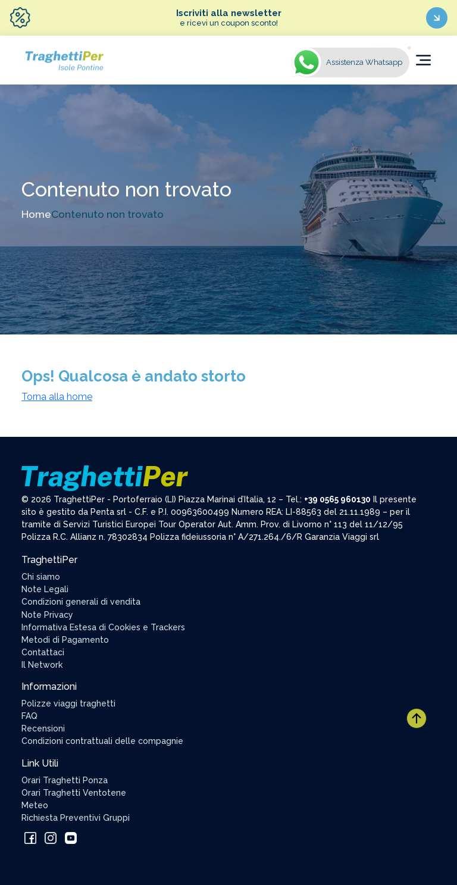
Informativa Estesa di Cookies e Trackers (103, 627)
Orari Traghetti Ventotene (73, 793)
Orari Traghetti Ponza (64, 780)
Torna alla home (56, 396)
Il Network (41, 665)
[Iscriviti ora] (436, 18)
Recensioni (43, 728)
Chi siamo (40, 576)
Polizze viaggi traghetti (68, 703)
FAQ (29, 716)
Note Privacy (47, 615)
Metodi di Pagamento (65, 640)
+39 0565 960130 (337, 499)
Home (36, 214)
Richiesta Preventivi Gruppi (75, 818)
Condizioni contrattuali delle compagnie (102, 741)
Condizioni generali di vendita (80, 601)
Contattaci (42, 652)
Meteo (34, 805)
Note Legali (44, 589)
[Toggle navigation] (423, 60)
